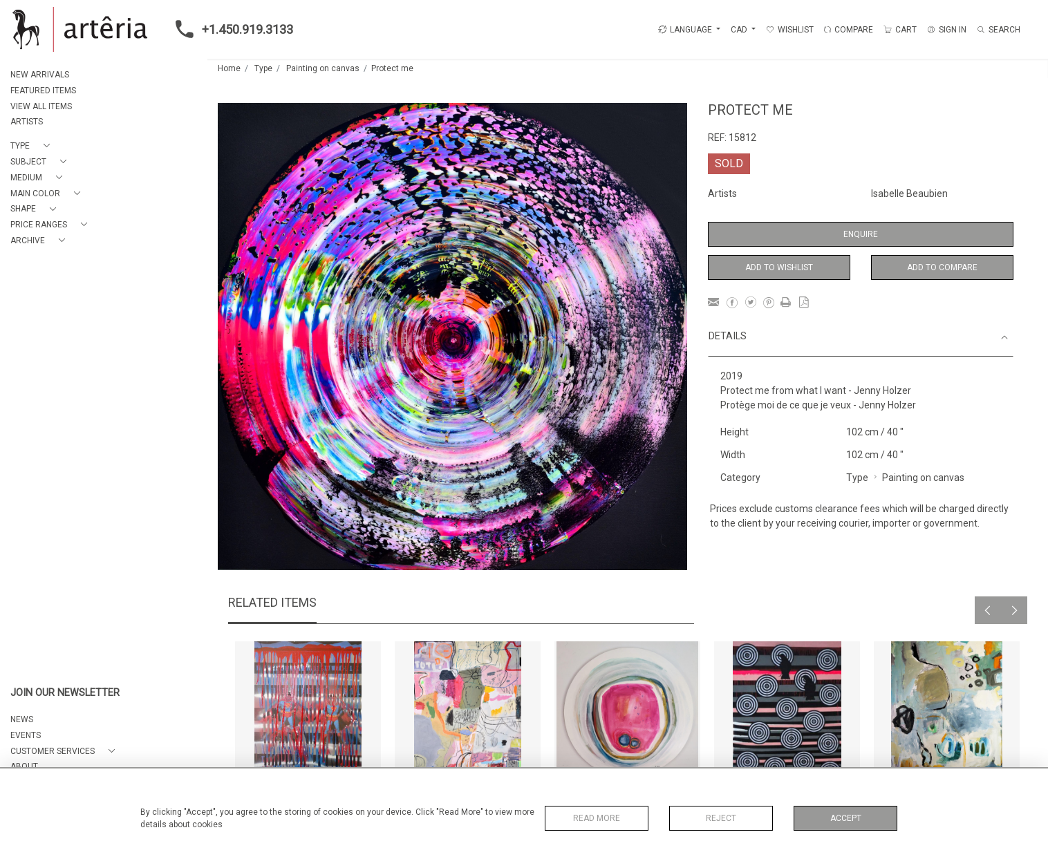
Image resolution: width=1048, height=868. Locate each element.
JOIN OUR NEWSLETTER (65, 693)
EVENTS (25, 735)
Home (229, 68)
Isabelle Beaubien (909, 193)
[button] (32, 146)
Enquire (860, 234)
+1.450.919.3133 (230, 29)
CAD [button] (740, 30)
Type (263, 68)
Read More (596, 818)
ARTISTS (26, 121)
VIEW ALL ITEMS (41, 106)
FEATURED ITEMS (43, 90)
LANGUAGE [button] (685, 30)
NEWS (21, 719)
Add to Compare (942, 267)
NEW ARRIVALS (39, 74)
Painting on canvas (322, 68)
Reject (721, 818)
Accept (845, 818)
